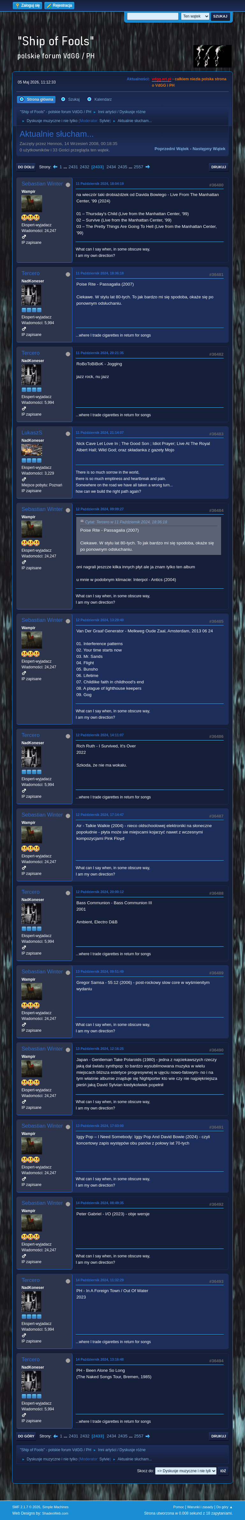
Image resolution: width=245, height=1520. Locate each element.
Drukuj (219, 167)
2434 (111, 166)
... (65, 166)
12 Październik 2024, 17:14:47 (99, 815)
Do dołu (26, 167)
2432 (84, 166)
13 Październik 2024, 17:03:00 (99, 1126)
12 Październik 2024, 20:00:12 (99, 892)
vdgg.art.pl (161, 79)
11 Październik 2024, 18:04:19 (99, 183)
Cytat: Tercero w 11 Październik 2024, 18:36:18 (126, 522)
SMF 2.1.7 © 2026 (26, 1507)
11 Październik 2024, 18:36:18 (99, 273)
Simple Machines (55, 1507)
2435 (122, 166)
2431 (73, 166)
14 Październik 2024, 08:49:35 (99, 1203)
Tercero (30, 273)
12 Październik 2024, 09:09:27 (99, 509)
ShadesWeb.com (55, 1513)
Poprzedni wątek (171, 148)
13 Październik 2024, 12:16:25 (99, 1049)
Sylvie (104, 121)
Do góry (26, 1436)
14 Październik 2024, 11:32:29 (99, 1280)
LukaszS (31, 433)
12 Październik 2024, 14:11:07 (99, 735)
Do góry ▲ (224, 1507)
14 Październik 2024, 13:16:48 (99, 1359)
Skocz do (145, 1471)
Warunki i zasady (200, 1507)
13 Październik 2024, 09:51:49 (99, 971)
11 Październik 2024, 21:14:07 (99, 432)
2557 (138, 166)
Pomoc (178, 1507)
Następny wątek (209, 148)
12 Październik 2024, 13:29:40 (99, 620)
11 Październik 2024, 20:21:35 (99, 353)
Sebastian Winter (42, 184)
